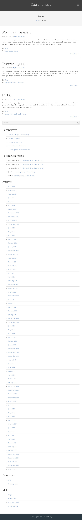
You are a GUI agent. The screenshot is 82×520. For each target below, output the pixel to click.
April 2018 (11, 416)
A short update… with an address (19, 150)
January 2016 (12, 450)
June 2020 (11, 326)
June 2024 (11, 228)
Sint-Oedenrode (16, 114)
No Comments (18, 68)
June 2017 (11, 428)
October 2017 (12, 424)
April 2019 (11, 375)
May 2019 (11, 371)
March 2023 (12, 262)
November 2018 (13, 390)
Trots (24, 114)
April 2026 (11, 186)
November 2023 (13, 254)
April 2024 (11, 235)
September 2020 (13, 322)
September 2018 (13, 398)
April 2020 (11, 333)
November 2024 (13, 217)
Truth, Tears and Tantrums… (18, 146)
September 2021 (13, 296)
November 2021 (13, 288)
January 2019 (12, 382)
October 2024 (12, 220)
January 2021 (12, 315)
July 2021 (11, 300)
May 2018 (11, 413)
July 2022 (11, 273)
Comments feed (13, 502)
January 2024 (12, 247)
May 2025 (11, 202)
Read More (73, 54)
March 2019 (12, 379)
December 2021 (13, 284)
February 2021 (12, 311)
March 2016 (12, 443)
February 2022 (12, 281)
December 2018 (13, 386)
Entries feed (12, 498)
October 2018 (12, 394)
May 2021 (11, 303)
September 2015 (13, 465)
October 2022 (12, 266)
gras (16, 51)
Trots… (7, 95)
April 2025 (11, 205)
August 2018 (12, 401)
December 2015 (13, 454)
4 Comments (19, 36)
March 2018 (12, 420)
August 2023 (12, 258)
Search (77, 122)
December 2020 (13, 318)
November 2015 (13, 458)
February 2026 (12, 190)
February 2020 (12, 341)
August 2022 (12, 269)
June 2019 (11, 367)
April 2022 (11, 277)
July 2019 (11, 364)
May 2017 (11, 431)
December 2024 (13, 213)
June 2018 (11, 409)
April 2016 (11, 439)
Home (38, 20)
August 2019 (12, 360)
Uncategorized (13, 484)
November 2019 (13, 352)
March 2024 (12, 239)
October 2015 (12, 462)
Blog (6, 48)
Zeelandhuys (41, 4)
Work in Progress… (16, 32)
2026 (6, 51)
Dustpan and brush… (15, 142)
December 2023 (13, 250)
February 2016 (12, 447)
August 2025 (12, 194)
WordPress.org (13, 506)
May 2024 (11, 232)
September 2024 (13, 224)
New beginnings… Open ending (19, 135)
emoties (7, 82)
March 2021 (12, 307)
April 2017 (11, 435)
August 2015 (12, 469)
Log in (10, 495)
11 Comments (19, 99)
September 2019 (13, 356)
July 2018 (11, 405)
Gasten (11, 51)
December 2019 (13, 349)
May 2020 (11, 330)
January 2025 (12, 209)
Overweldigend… (15, 63)
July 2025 (11, 198)
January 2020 (12, 345)
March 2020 (12, 337)
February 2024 (12, 243)
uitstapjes (21, 82)
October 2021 (12, 292)
